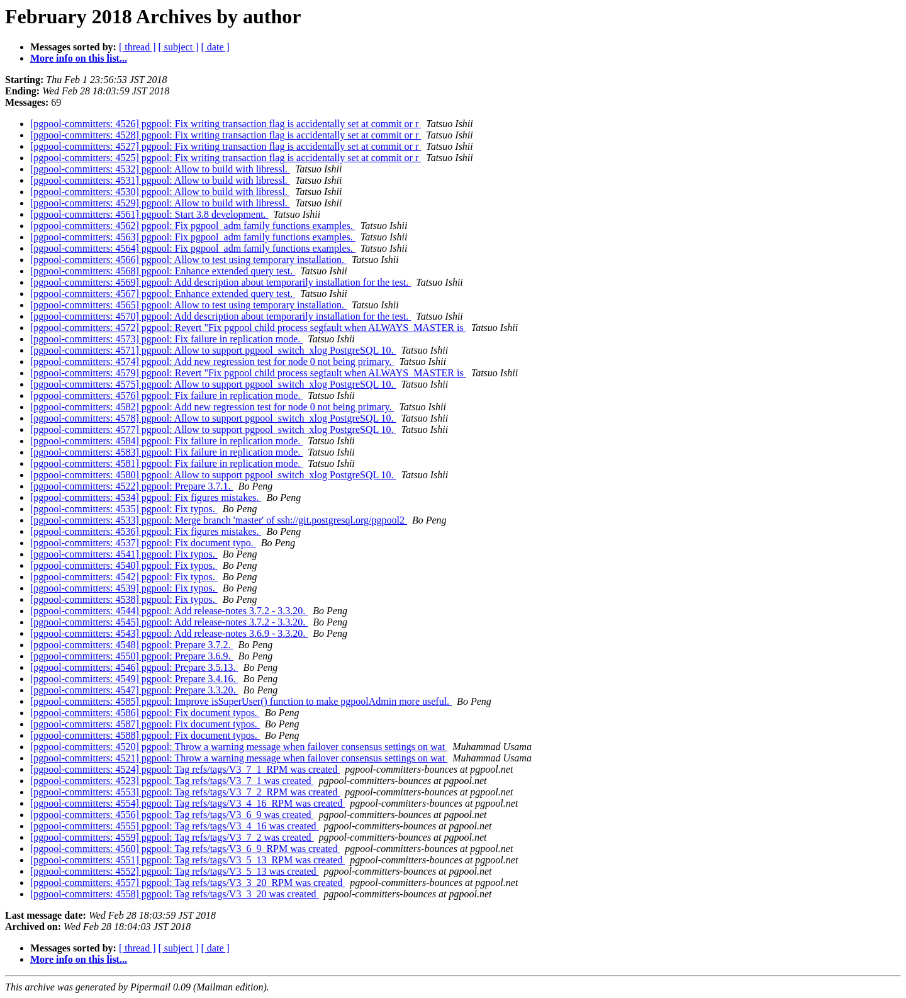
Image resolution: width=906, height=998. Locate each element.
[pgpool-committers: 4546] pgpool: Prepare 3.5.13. (134, 667)
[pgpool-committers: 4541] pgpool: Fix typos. (124, 554)
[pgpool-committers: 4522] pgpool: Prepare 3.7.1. (131, 486)
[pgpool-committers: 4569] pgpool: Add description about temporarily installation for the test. (220, 282)
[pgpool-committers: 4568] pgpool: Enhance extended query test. (162, 271)
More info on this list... (78, 58)
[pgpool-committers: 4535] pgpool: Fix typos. (124, 508)
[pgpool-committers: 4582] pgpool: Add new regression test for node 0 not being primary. (212, 406)
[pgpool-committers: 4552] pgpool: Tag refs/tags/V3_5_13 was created (174, 871)
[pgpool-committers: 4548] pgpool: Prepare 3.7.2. (131, 644)
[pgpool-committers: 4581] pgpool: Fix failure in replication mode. (166, 463)
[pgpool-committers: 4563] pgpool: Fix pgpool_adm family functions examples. (192, 237)
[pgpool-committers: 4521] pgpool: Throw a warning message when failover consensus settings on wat (238, 758)
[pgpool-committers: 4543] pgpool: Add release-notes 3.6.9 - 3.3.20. (169, 633)
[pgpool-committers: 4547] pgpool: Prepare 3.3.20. (134, 690)
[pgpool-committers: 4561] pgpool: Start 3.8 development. (149, 214)
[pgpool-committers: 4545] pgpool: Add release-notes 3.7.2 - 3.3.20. (169, 622)
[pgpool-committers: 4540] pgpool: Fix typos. (124, 565)
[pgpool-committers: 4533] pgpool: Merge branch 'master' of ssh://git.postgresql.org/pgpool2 (218, 520)
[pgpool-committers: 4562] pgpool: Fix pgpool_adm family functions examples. (192, 225)
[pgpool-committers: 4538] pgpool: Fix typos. (124, 599)
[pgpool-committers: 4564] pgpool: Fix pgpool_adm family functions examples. (192, 248)
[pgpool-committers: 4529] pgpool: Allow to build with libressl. (160, 203)
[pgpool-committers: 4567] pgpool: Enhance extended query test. (162, 293)
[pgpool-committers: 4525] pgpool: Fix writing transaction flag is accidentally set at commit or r (225, 157)
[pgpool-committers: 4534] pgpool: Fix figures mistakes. (146, 497)
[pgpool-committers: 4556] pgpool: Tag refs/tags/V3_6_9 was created (171, 814)
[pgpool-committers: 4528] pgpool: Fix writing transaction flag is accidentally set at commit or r (225, 135)
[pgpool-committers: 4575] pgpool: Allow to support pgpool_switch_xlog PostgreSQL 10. (213, 384)
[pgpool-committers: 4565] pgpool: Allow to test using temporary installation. (188, 305)
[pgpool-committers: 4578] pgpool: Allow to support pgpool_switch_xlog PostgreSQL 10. (213, 418)
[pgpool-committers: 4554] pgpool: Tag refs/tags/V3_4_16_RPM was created (187, 803)
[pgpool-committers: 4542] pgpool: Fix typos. (124, 576)
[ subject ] (179, 47)
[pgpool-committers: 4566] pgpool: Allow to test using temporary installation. (188, 259)
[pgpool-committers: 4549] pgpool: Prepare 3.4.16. (134, 678)
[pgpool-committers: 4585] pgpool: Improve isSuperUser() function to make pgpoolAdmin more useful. (241, 701)
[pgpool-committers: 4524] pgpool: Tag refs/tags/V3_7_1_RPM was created (185, 769)
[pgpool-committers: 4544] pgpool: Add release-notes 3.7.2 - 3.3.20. (169, 610)
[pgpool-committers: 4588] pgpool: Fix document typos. (145, 735)
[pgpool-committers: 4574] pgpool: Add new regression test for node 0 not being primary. (212, 361)
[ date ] (215, 47)
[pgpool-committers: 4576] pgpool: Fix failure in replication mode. (166, 395)
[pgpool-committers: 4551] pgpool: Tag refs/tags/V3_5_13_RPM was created (187, 860)
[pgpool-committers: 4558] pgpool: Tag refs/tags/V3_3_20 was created (174, 894)
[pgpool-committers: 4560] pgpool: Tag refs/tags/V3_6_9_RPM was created (185, 848)
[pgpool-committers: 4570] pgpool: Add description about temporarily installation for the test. (220, 316)
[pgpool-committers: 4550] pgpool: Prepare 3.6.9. (131, 656)
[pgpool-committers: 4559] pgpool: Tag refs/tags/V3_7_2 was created (171, 837)
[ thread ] (137, 47)
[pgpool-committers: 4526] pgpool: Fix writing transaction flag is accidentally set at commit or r (225, 123)
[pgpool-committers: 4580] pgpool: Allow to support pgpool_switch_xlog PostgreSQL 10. (213, 474)
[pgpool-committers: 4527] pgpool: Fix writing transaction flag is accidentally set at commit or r (225, 146)
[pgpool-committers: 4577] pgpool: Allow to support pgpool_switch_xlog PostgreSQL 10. (213, 429)
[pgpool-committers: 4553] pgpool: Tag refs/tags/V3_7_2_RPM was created (185, 792)
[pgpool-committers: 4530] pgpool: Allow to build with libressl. (160, 191)
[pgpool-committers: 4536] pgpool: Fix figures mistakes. (146, 531)
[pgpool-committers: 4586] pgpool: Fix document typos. (145, 712)
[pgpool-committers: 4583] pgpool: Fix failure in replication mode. (166, 452)
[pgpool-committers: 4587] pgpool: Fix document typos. (145, 724)
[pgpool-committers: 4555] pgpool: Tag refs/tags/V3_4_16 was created (174, 826)
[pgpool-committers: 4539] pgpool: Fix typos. (124, 588)
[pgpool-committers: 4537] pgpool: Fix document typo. (143, 542)
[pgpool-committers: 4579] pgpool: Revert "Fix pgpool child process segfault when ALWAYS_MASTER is (248, 372)
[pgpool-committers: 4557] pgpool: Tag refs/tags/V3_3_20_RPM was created (187, 882)
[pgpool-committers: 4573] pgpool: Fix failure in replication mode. (166, 339)
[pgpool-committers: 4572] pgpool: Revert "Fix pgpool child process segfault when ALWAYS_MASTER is (248, 327)
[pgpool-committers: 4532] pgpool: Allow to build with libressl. (160, 169)
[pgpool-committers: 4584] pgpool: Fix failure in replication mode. (166, 440)
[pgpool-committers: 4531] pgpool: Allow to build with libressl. (160, 180)
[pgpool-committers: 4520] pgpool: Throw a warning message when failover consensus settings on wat (238, 746)
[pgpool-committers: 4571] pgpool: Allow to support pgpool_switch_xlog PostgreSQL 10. (213, 350)
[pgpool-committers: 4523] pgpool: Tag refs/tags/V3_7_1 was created (171, 780)
